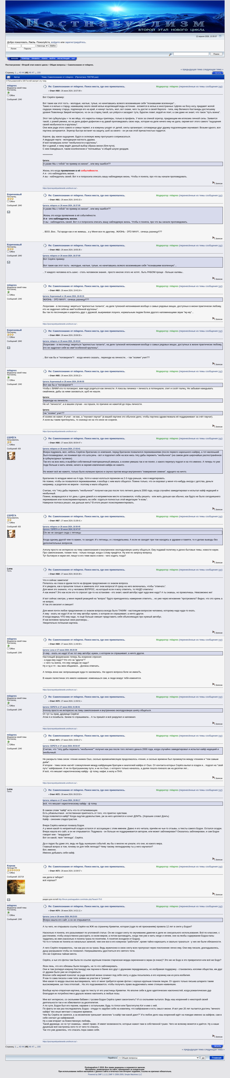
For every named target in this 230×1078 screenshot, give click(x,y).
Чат (73, 58)
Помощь (26, 58)
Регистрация (64, 58)
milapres (12, 85)
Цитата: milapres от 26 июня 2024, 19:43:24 (61, 341)
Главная (216, 1057)
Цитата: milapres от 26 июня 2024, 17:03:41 (61, 449)
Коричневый (14, 194)
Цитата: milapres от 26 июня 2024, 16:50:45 (61, 527)
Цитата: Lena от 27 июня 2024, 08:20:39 (60, 650)
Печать (218, 73)
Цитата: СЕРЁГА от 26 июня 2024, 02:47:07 (61, 529)
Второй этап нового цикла (35, 65)
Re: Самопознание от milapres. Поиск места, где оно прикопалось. (86, 86)
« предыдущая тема (191, 69)
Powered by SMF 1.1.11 (97, 1074)
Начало (14, 58)
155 (39, 72)
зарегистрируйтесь (75, 42)
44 (23, 72)
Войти (52, 58)
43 (20, 72)
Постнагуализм (12, 65)
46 (30, 72)
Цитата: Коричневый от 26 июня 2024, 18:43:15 (63, 296)
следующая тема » (213, 69)
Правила (36, 58)
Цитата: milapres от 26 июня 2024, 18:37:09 (61, 205)
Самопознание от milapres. (81, 65)
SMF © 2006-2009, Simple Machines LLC (125, 1074)
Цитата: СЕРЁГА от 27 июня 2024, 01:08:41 (61, 707)
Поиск (44, 58)
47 (33, 72)
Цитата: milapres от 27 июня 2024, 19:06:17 (61, 800)
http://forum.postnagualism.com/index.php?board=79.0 (80, 899)
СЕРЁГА (11, 437)
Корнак (11, 865)
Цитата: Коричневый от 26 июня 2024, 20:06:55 (63, 382)
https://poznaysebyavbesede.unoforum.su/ (60, 188)
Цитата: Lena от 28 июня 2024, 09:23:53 (60, 917)
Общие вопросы (58, 65)
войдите (55, 42)
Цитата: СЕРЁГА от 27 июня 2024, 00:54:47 (61, 746)
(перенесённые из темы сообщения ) (200, 86)
